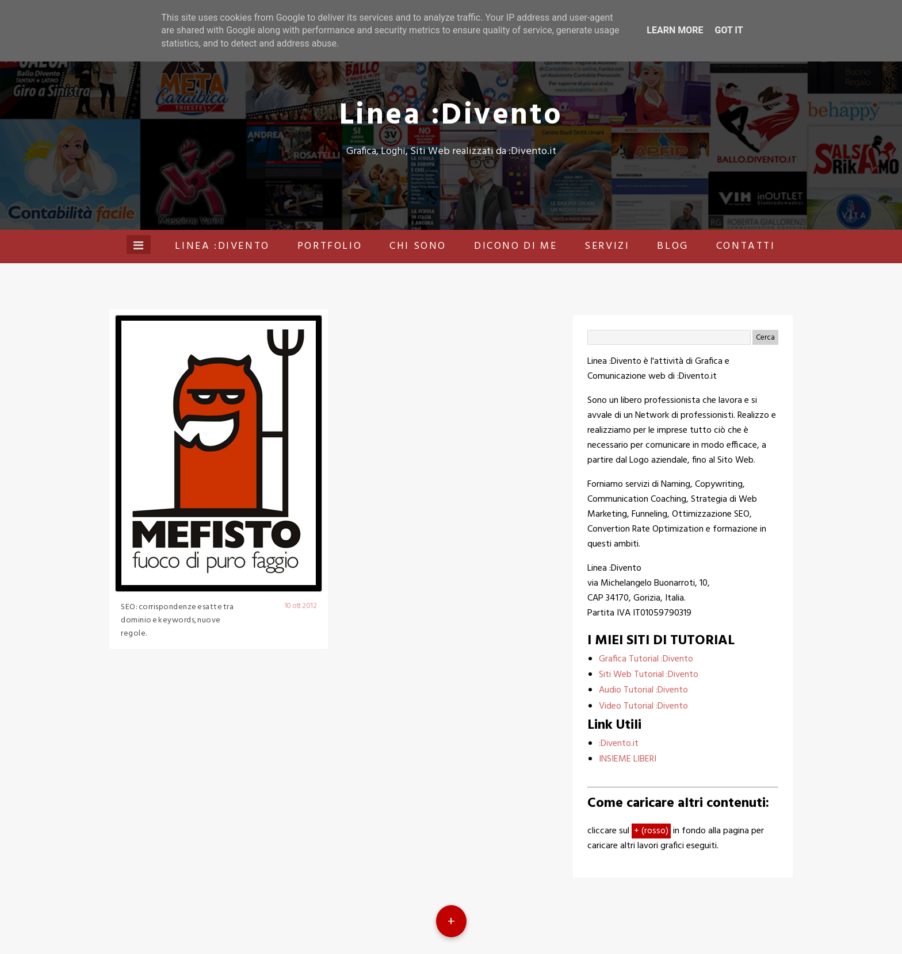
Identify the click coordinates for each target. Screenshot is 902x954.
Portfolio (329, 246)
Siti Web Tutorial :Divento (648, 674)
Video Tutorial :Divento (643, 706)
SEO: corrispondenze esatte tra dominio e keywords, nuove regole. (177, 620)
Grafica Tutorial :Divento (646, 659)
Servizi (606, 246)
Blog (672, 246)
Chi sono (417, 246)
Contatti (745, 246)
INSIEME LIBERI (627, 759)
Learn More (675, 30)
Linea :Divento (451, 116)
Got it (728, 30)
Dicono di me (515, 246)
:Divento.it (619, 743)
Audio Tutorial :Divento (643, 690)
